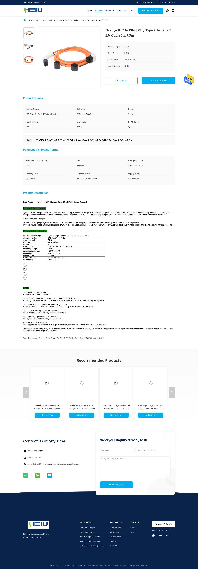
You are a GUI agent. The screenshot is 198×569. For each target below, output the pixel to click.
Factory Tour (114, 532)
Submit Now (116, 484)
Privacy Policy (55, 565)
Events (132, 10)
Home (89, 10)
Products (99, 10)
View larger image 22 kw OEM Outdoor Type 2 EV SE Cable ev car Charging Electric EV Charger (150, 408)
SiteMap (113, 541)
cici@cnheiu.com (35, 457)
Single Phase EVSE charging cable (89, 338)
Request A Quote (150, 10)
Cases (132, 528)
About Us (109, 10)
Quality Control (115, 537)
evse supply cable (35, 338)
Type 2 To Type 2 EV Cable (51, 20)
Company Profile (116, 528)
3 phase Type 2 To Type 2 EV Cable (59, 338)
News (132, 532)
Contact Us (122, 10)
